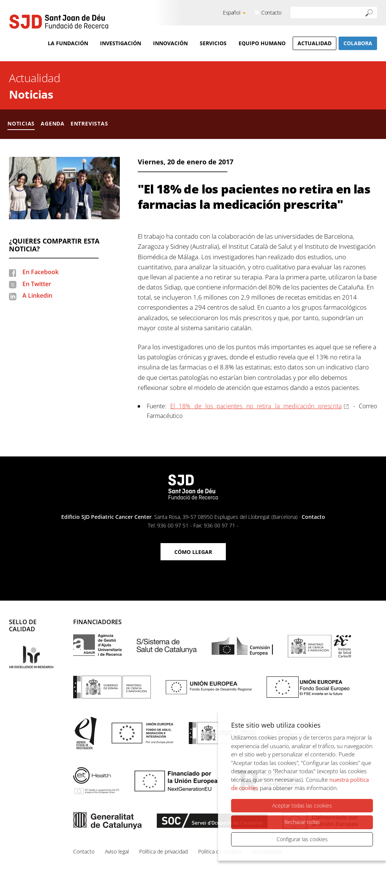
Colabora (357, 43)
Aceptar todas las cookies (302, 805)
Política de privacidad (163, 851)
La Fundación (68, 43)
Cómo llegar (193, 551)
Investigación (120, 43)
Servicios (213, 43)
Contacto (271, 12)
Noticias (31, 94)
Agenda (53, 123)
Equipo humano (262, 43)
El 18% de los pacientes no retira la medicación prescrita (256, 406)
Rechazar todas (302, 821)
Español (231, 12)
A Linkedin (37, 295)
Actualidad (314, 43)
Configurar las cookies (302, 839)
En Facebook (40, 272)
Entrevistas (89, 123)
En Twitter (36, 284)
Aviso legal (117, 851)
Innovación (170, 43)
